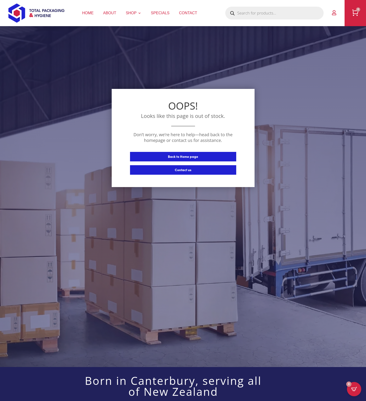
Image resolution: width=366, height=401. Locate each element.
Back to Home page (183, 156)
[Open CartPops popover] (354, 389)
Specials (160, 13)
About (109, 13)
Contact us (183, 169)
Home (88, 13)
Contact (188, 13)
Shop (131, 13)
